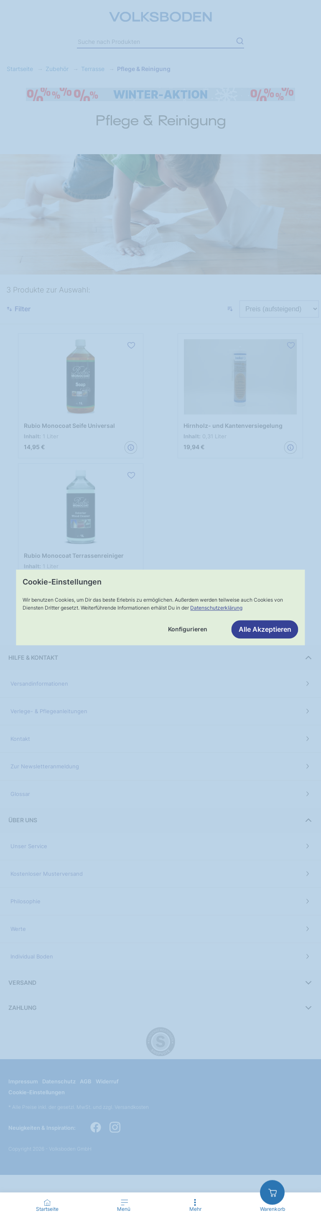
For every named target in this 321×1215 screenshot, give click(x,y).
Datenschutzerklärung (216, 608)
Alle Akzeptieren (265, 629)
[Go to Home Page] (47, 1205)
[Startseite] (47, 1202)
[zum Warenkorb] (272, 1192)
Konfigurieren (187, 629)
